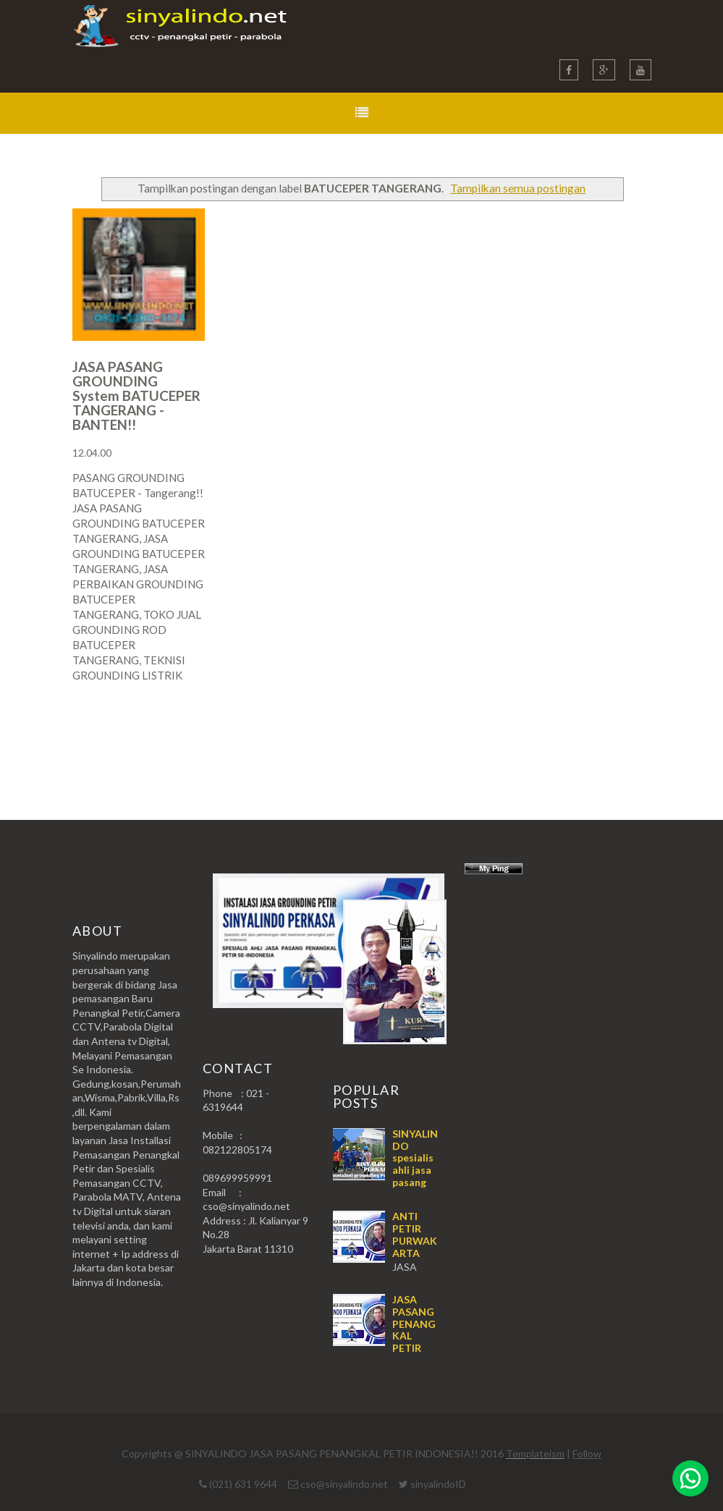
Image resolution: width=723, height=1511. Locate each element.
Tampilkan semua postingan (517, 188)
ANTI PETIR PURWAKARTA (414, 1234)
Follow (586, 1453)
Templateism (535, 1453)
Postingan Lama (577, 732)
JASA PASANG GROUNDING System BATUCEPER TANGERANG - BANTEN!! (136, 395)
